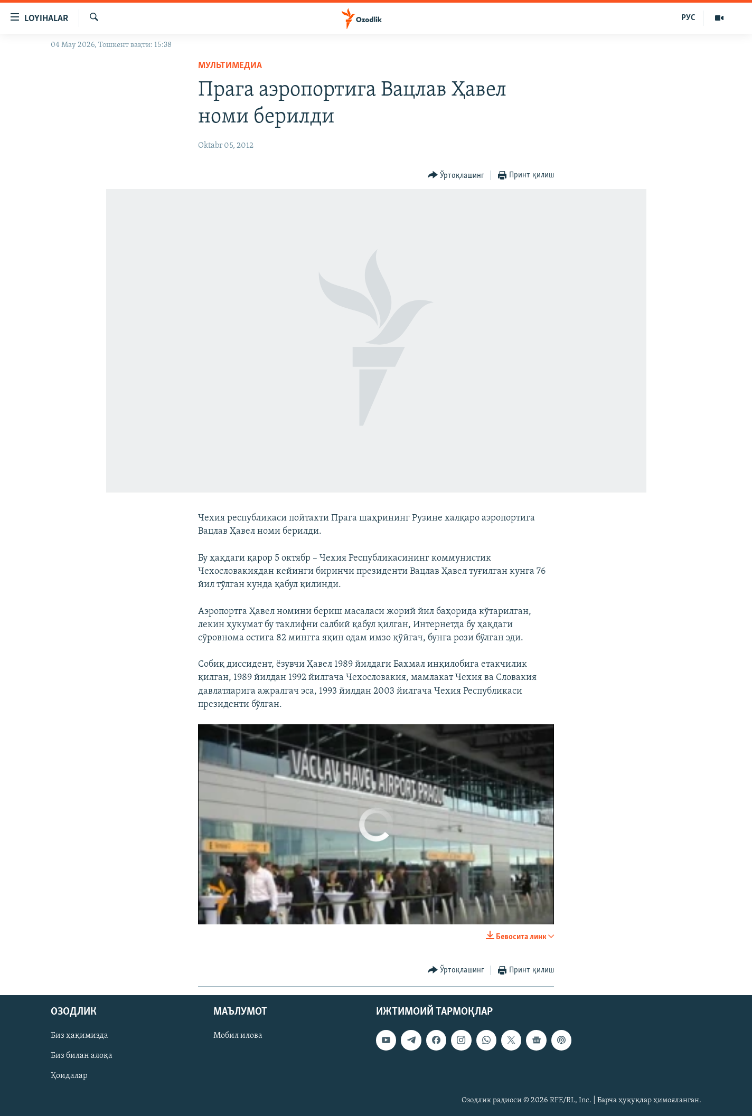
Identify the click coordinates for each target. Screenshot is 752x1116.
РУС (688, 18)
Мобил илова (237, 1036)
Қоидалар (69, 1076)
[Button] (456, 175)
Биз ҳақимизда (79, 1036)
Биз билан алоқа (81, 1056)
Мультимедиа (230, 66)
